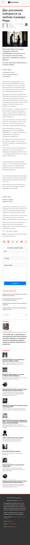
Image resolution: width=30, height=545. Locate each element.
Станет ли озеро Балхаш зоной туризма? (13, 438)
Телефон (6, 258)
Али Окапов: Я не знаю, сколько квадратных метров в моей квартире (10, 74)
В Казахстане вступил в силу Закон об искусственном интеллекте (12, 299)
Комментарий (8, 265)
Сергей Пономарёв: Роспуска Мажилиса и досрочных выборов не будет (13, 360)
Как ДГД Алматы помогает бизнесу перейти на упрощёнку (14, 304)
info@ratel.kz (10, 521)
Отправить (15, 283)
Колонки (5, 351)
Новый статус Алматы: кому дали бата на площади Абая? (13, 465)
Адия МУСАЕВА (11, 24)
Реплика (5, 321)
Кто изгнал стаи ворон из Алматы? (11, 451)
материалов (20, 500)
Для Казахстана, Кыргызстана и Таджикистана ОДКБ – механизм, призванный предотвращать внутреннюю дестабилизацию (14, 421)
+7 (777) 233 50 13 (12, 524)
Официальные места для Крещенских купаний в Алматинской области (14, 294)
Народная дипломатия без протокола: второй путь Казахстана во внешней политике (14, 389)
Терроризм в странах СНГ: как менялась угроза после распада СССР (14, 406)
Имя (5, 251)
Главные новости (9, 291)
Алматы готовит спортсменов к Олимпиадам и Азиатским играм (14, 308)
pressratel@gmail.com (12, 526)
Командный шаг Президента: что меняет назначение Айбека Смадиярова (13, 375)
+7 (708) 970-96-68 (17, 517)
